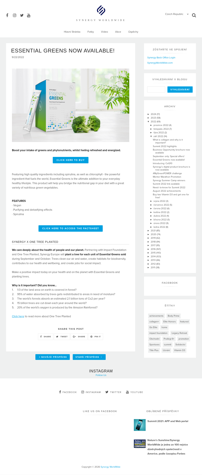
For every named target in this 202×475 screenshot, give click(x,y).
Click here (18, 317)
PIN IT (95, 337)
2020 (154, 234)
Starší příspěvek (89, 357)
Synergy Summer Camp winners (169, 180)
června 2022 (160, 208)
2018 (153, 241)
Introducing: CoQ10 (162, 163)
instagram (91, 392)
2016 (153, 249)
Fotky (90, 31)
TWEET (62, 337)
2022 (154, 121)
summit (167, 344)
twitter (113, 392)
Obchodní (154, 338)
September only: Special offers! (168, 156)
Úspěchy (133, 31)
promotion (184, 338)
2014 (153, 256)
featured (184, 321)
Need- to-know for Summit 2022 (169, 187)
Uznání (166, 350)
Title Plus (154, 350)
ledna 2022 (160, 227)
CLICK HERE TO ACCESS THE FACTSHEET (70, 229)
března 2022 (160, 219)
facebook (68, 392)
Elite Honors (169, 321)
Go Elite (153, 327)
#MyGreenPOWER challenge (167, 173)
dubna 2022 (160, 215)
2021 (153, 230)
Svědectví (180, 344)
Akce (118, 31)
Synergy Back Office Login (161, 57)
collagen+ (154, 321)
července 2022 (162, 204)
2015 (153, 252)
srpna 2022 (160, 201)
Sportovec (154, 344)
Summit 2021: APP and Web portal (167, 421)
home (164, 327)
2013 (153, 260)
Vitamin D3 (179, 350)
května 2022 (160, 212)
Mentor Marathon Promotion (167, 176)
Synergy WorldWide (110, 467)
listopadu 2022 (161, 129)
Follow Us (101, 375)
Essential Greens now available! (169, 159)
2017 (153, 245)
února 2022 (160, 223)
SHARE (45, 337)
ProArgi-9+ (169, 338)
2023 (154, 117)
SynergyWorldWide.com (160, 62)
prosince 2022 (161, 125)
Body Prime (173, 315)
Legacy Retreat (179, 333)
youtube (134, 392)
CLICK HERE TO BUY (71, 160)
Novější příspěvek (53, 357)
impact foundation (158, 333)
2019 (153, 238)
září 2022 (159, 136)
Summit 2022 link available (166, 183)
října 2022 (159, 132)
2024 (154, 114)
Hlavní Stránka (72, 31)
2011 (153, 267)
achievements (156, 315)
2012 (153, 264)
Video (104, 31)
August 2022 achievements (167, 191)
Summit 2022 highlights (165, 146)
